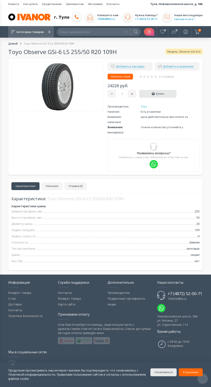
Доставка (15, 304)
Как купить (30, 4)
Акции (112, 304)
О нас (12, 298)
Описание (52, 186)
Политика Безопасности (25, 316)
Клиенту (13, 4)
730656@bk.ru (106, 19)
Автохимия (95, 4)
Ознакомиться (164, 372)
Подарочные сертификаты (126, 298)
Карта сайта (66, 304)
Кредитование (52, 4)
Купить (158, 93)
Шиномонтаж (75, 4)
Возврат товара (19, 293)
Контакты (113, 4)
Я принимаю (191, 372)
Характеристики (25, 186)
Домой (13, 43)
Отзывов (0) (76, 186)
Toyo (144, 106)
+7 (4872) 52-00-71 (146, 19)
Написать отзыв (120, 76)
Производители (119, 293)
